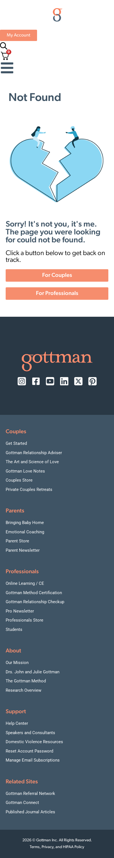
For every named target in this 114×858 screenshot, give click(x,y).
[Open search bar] (3, 46)
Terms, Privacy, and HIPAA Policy (57, 847)
